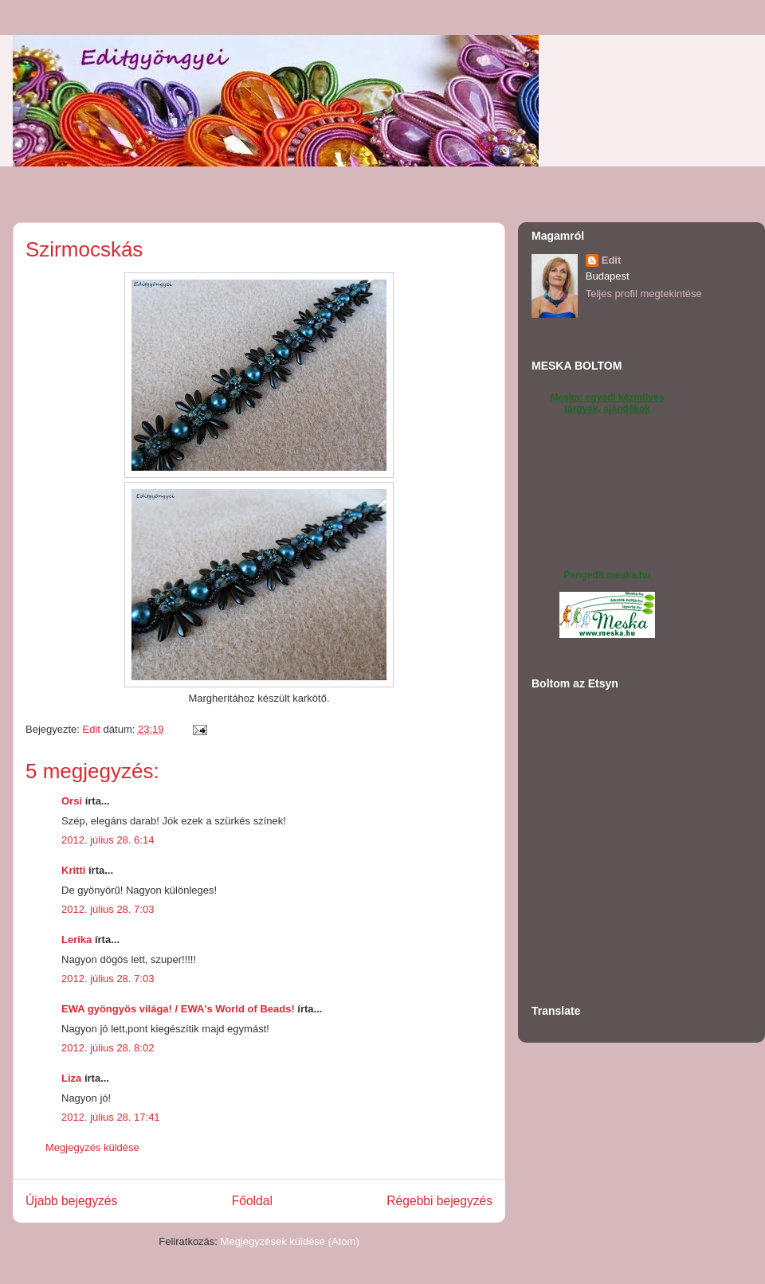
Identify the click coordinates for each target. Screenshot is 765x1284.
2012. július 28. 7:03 (107, 909)
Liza (71, 1078)
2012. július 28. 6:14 (107, 840)
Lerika (76, 939)
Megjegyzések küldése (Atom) (290, 1241)
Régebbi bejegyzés (439, 1201)
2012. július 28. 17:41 (110, 1117)
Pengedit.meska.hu (606, 575)
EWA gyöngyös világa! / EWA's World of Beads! (178, 1009)
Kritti (73, 870)
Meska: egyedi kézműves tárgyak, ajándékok (608, 403)
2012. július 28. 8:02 (107, 1048)
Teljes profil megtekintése (644, 293)
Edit (612, 260)
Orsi (71, 801)
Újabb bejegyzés (71, 1201)
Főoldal (252, 1201)
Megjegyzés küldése (92, 1147)
